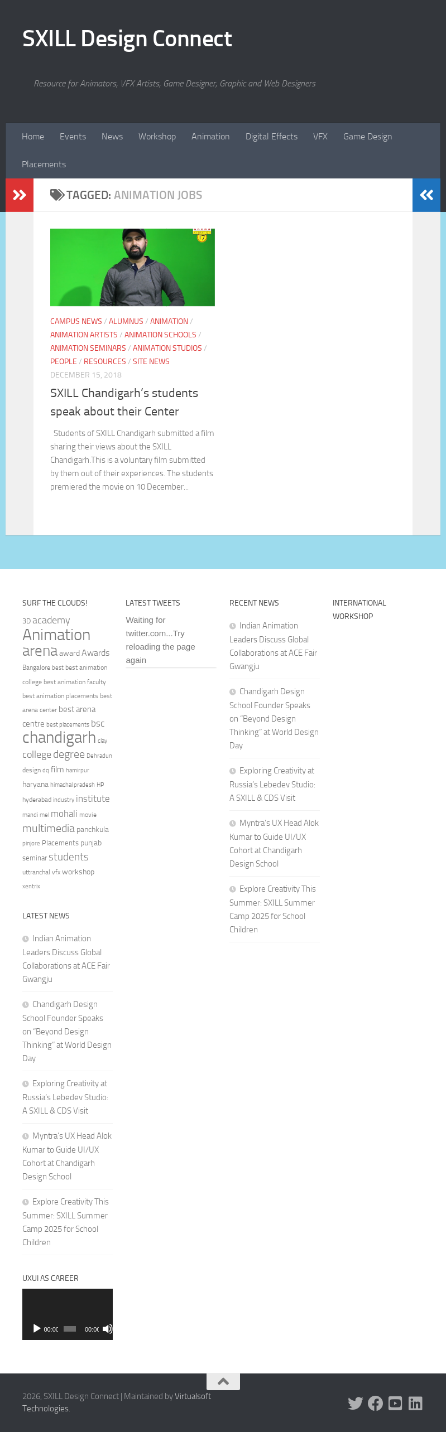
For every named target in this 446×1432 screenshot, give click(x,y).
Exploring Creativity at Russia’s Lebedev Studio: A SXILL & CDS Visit (65, 1097)
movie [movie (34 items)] (88, 815)
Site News (151, 361)
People (63, 361)
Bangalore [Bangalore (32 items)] (36, 667)
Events (73, 136)
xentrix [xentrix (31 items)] (31, 886)
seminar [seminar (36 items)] (34, 858)
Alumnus (126, 321)
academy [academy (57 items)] (51, 620)
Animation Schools (160, 335)
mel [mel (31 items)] (44, 815)
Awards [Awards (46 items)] (95, 652)
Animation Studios (167, 348)
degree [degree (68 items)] (69, 754)
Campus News (76, 321)
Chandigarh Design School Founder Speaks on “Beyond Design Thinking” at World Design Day (67, 1031)
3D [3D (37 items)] (26, 621)
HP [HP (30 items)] (100, 784)
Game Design (367, 136)
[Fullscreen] (106, 1328)
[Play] (36, 1328)
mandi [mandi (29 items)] (30, 815)
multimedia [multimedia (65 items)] (48, 828)
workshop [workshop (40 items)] (78, 872)
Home (33, 136)
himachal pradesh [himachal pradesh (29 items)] (72, 784)
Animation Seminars (88, 348)
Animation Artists (84, 335)
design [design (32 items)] (31, 770)
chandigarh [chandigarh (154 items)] (59, 737)
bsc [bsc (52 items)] (97, 723)
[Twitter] (355, 1403)
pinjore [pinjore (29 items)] (31, 843)
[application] (67, 1314)
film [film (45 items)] (57, 770)
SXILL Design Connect (127, 38)
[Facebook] (375, 1403)
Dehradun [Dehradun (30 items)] (99, 755)
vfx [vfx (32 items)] (56, 872)
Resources (105, 361)
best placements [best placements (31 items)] (67, 724)
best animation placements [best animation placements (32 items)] (60, 696)
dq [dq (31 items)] (45, 770)
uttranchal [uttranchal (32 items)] (36, 872)
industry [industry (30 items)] (63, 800)
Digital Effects (272, 136)
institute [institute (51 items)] (93, 798)
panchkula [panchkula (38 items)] (92, 829)
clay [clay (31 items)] (102, 740)
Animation (210, 136)
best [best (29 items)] (58, 667)
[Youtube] (396, 1403)
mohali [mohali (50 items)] (64, 813)
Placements (44, 164)
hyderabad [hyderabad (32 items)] (36, 800)
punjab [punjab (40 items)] (91, 843)
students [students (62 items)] (69, 856)
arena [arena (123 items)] (39, 651)
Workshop (157, 136)
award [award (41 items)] (69, 653)
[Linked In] (416, 1403)
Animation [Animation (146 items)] (56, 634)
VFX (320, 136)
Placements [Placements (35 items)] (60, 843)
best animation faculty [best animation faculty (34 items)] (75, 682)
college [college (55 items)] (36, 754)
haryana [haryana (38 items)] (35, 784)
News (112, 136)
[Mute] (97, 1328)
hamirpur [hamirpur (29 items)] (77, 770)
